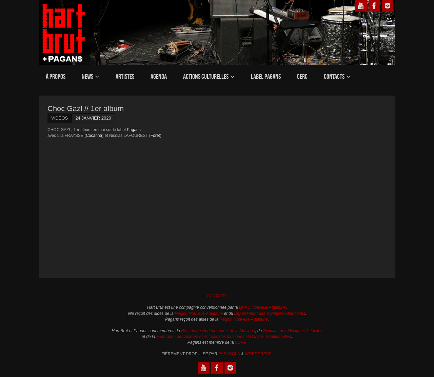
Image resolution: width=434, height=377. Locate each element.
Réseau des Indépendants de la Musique (218, 330)
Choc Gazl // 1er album (85, 108)
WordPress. (259, 354)
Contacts (217, 296)
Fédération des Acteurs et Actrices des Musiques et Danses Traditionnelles (223, 336)
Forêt (155, 135)
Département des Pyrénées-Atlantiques (269, 313)
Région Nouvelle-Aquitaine (199, 313)
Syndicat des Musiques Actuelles (292, 330)
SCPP (240, 342)
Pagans (134, 129)
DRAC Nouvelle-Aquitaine (262, 307)
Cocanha (94, 135)
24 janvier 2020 (93, 118)
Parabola (229, 354)
